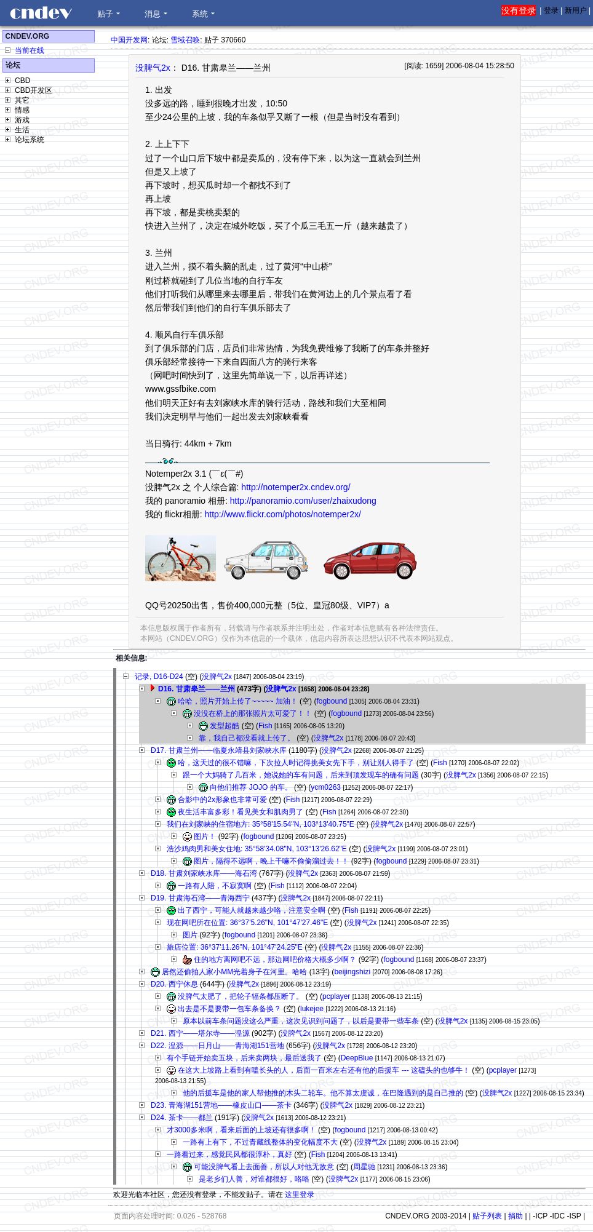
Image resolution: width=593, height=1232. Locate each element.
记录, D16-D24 (159, 676)
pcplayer (336, 996)
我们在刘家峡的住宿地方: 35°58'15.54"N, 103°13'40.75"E (260, 824)
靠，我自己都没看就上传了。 (247, 738)
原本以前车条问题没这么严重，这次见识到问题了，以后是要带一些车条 (301, 1021)
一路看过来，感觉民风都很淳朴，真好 (229, 1154)
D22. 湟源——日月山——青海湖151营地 (217, 1045)
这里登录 (299, 1194)
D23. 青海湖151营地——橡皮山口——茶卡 (221, 1105)
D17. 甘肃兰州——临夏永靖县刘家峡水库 (219, 750)
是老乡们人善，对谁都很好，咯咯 (254, 1179)
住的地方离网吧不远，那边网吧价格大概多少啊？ (275, 959)
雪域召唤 (185, 40)
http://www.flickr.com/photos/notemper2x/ (282, 514)
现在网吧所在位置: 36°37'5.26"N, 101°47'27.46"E (247, 922)
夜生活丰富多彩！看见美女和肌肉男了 (240, 812)
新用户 (576, 10)
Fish (265, 725)
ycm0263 (326, 787)
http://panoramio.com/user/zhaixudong (303, 501)
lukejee (312, 1008)
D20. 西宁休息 (174, 984)
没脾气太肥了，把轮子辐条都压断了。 (240, 996)
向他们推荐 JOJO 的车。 (251, 787)
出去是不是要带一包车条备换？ (229, 1008)
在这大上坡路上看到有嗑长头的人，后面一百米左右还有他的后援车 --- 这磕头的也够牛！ (324, 1070)
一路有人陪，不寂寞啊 (215, 885)
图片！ (205, 836)
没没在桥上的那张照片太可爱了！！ (253, 713)
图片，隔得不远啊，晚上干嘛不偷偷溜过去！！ (271, 861)
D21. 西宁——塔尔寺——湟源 (200, 1033)
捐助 (515, 1216)
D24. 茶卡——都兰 (182, 1117)
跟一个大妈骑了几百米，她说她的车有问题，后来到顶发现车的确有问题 (301, 775)
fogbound (331, 701)
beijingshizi (352, 972)
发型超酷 (224, 725)
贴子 (105, 13)
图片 (190, 935)
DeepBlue (357, 1058)
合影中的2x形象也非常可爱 (222, 799)
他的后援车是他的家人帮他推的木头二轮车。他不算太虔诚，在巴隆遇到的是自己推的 (323, 1093)
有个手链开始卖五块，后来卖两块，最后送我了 (244, 1058)
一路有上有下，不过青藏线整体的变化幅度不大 (260, 1142)
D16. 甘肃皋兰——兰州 (196, 689)
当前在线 (29, 50)
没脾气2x (152, 68)
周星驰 (364, 1166)
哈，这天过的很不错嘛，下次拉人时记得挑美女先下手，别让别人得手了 (296, 762)
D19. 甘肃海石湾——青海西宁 (200, 898)
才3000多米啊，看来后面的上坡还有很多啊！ (241, 1130)
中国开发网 (129, 40)
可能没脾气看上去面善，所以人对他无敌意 (264, 1166)
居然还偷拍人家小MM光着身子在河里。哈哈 (234, 972)
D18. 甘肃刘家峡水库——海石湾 (204, 873)
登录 (551, 10)
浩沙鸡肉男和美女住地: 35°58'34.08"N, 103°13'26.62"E (257, 849)
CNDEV (40, 13)
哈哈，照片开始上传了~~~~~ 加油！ (237, 701)
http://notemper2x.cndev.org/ (295, 487)
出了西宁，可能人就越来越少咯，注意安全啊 (251, 910)
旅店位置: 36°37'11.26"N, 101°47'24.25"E (235, 947)
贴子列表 (487, 1216)
